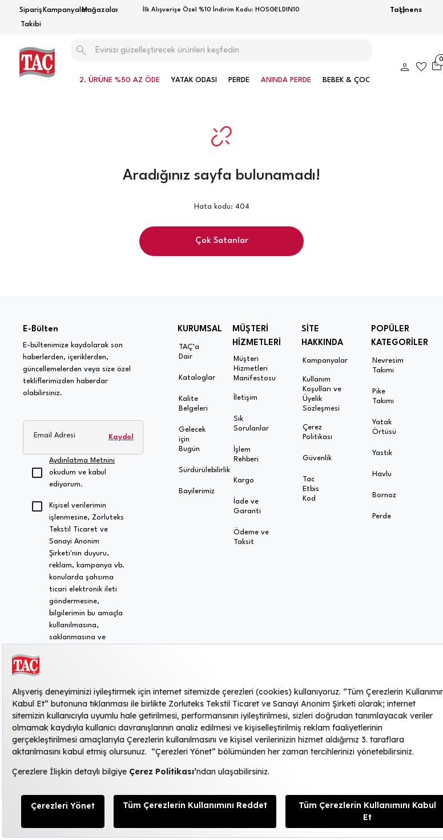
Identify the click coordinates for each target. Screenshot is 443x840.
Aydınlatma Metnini (82, 460)
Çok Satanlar (221, 241)
